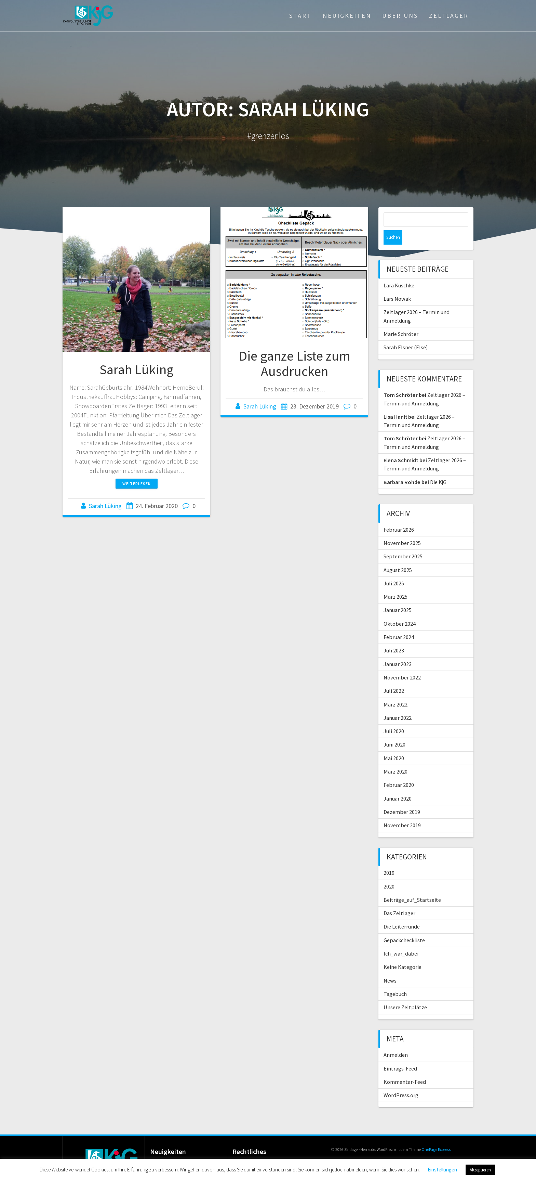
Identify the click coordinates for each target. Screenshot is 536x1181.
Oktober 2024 (400, 609)
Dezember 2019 (402, 797)
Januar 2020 (398, 784)
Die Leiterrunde (402, 912)
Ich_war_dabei (401, 939)
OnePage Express (436, 1135)
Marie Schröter (401, 319)
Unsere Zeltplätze (405, 992)
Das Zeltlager (399, 898)
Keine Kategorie (402, 952)
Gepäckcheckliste (404, 925)
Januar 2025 (398, 595)
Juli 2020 (394, 716)
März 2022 (395, 690)
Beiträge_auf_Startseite (412, 885)
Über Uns (400, 16)
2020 (389, 872)
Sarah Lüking (136, 369)
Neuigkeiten (347, 16)
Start (300, 16)
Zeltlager (449, 16)
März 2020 (395, 757)
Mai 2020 (394, 743)
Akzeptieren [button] (480, 1170)
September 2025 (403, 541)
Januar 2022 (398, 703)
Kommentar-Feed (405, 1067)
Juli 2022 (394, 676)
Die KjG (438, 467)
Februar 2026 (399, 515)
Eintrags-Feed (400, 1054)
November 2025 (402, 528)
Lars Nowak (397, 284)
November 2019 (402, 810)
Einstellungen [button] (442, 1169)
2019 (389, 858)
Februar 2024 (399, 622)
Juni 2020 (394, 730)
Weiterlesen (136, 483)
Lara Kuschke (399, 271)
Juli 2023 (394, 636)
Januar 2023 (398, 649)
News (390, 966)
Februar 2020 (399, 770)
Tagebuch (395, 979)
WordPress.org (401, 1080)
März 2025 (395, 582)
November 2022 (402, 663)
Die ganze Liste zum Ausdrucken (294, 363)
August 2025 (398, 555)
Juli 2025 (394, 569)
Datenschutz (258, 1153)
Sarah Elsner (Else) (406, 332)
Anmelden (396, 1040)
